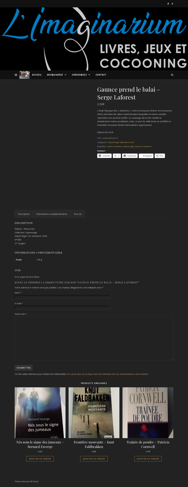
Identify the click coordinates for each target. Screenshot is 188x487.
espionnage (128, 146)
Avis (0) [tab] (78, 213)
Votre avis (21, 313)
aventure (118, 146)
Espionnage (113, 142)
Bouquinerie (55, 75)
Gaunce (138, 146)
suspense (146, 146)
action (110, 146)
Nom (18, 292)
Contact (101, 75)
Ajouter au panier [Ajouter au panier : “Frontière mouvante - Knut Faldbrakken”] (94, 459)
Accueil (37, 75)
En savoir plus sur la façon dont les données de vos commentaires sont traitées (107, 373)
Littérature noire (127, 142)
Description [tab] (24, 213)
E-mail (19, 303)
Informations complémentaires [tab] (51, 213)
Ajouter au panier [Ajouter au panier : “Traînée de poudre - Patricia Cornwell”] (148, 459)
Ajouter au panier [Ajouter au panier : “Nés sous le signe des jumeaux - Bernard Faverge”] (40, 459)
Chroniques (79, 75)
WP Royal (34, 481)
